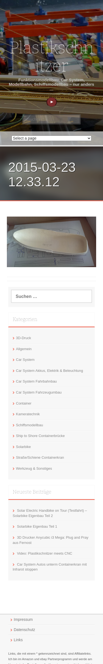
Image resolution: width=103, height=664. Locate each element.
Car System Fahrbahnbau (36, 381)
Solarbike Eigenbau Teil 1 (37, 526)
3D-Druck (23, 338)
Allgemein (24, 349)
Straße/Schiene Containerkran (40, 457)
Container (23, 403)
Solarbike (23, 447)
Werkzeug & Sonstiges (34, 468)
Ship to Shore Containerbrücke (40, 436)
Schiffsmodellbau (29, 425)
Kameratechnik (28, 414)
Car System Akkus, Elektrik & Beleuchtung (49, 371)
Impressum (23, 619)
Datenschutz (24, 629)
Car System (25, 360)
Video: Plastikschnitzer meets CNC (44, 553)
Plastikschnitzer (51, 57)
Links (18, 640)
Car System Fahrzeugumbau (39, 392)
